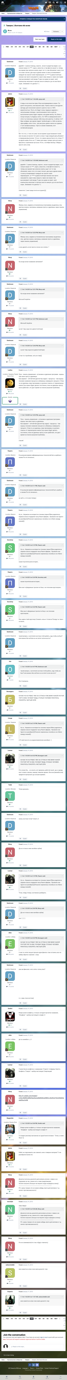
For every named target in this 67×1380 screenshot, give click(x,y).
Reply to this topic (56, 39)
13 (10, 1025)
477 (28, 47)
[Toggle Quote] (21, 99)
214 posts (10, 806)
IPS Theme (11, 1368)
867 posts (10, 769)
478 (32, 47)
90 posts (10, 1220)
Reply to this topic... (18, 1346)
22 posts (10, 710)
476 (24, 47)
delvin (10, 94)
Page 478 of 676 (64, 51)
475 (20, 47)
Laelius (10, 370)
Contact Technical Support (52, 1368)
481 (44, 47)
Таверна (22, 32)
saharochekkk (10, 1265)
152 (10, 391)
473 (12, 47)
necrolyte (10, 1201)
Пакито (10, 451)
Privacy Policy (39, 1368)
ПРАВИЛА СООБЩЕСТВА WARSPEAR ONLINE (33, 19)
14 (10, 110)
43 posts (10, 1283)
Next (55, 47)
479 (36, 47)
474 (16, 47)
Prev (7, 47)
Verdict (10, 1008)
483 (51, 47)
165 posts (10, 472)
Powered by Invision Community (33, 1370)
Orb (10, 661)
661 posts (10, 1027)
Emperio (10, 1291)
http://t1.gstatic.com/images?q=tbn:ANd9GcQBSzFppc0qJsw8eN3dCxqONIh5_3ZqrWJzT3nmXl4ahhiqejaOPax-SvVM (41, 1098)
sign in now (43, 1337)
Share (46, 31)
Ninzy (10, 201)
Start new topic (40, 39)
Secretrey (10, 540)
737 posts (10, 1310)
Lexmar (10, 750)
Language (25, 1368)
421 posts (10, 739)
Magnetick (10, 1118)
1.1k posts (10, 83)
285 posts (10, 954)
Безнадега (10, 691)
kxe (11, 30)
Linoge (10, 718)
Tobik (10, 785)
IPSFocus (18, 1368)
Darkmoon (10, 61)
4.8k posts (10, 393)
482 (47, 47)
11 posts (10, 680)
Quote (24, 88)
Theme (32, 1368)
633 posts (10, 219)
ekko (10, 933)
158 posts (10, 558)
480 (40, 47)
